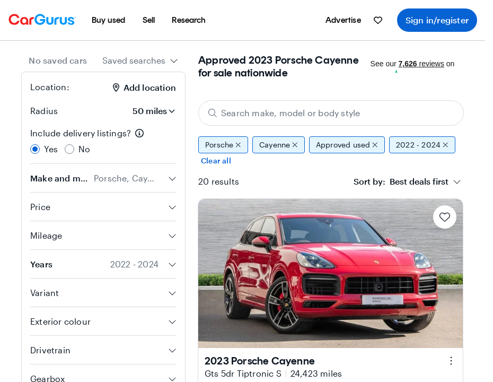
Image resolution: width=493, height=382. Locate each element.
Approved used (347, 145)
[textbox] (401, 181)
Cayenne (278, 145)
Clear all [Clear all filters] (216, 160)
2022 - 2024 (422, 145)
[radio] (35, 149)
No (84, 149)
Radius (44, 111)
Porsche (223, 145)
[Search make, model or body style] (331, 113)
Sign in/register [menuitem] (437, 20)
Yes (51, 149)
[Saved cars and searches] (378, 20)
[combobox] (140, 60)
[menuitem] (108, 20)
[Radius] (147, 111)
